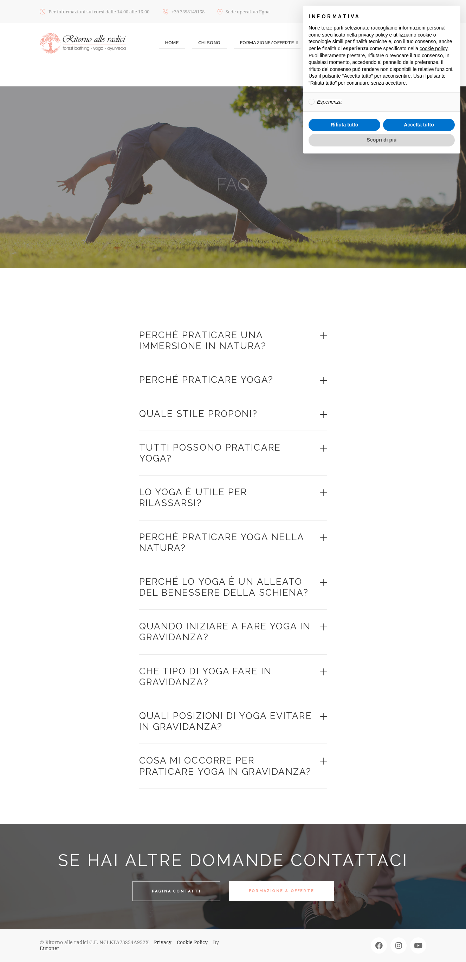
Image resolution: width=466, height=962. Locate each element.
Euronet (49, 948)
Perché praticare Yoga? (206, 379)
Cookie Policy (192, 942)
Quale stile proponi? (198, 413)
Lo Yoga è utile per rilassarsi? (193, 497)
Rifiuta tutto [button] (344, 124)
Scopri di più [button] (382, 140)
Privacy (162, 942)
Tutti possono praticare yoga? (210, 453)
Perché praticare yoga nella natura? (221, 542)
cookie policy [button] (433, 48)
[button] (233, 341)
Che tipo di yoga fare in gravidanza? (205, 676)
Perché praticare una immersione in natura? (202, 340)
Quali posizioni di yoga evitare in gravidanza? (225, 721)
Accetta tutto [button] (419, 124)
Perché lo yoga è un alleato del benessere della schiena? (224, 587)
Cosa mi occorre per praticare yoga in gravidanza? (225, 766)
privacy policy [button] (373, 35)
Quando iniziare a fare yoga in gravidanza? (225, 631)
